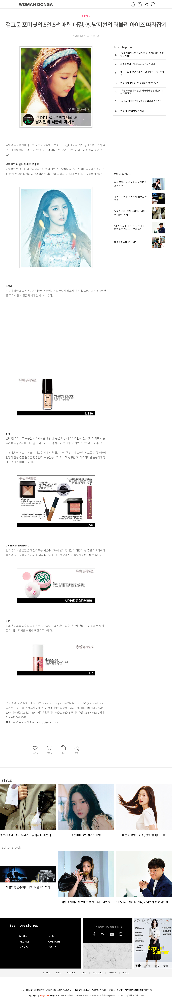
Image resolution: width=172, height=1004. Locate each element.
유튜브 (112, 934)
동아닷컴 (78, 990)
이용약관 (120, 990)
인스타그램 (102, 934)
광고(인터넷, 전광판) (99, 990)
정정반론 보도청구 (64, 990)
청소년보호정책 (146, 990)
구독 (156, 965)
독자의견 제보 (50, 990)
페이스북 (94, 934)
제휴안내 (112, 990)
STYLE (86, 16)
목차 (147, 965)
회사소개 (86, 990)
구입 (165, 965)
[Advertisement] (31, 338)
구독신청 (24, 990)
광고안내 (32, 990)
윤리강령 (40, 990)
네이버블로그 (121, 934)
